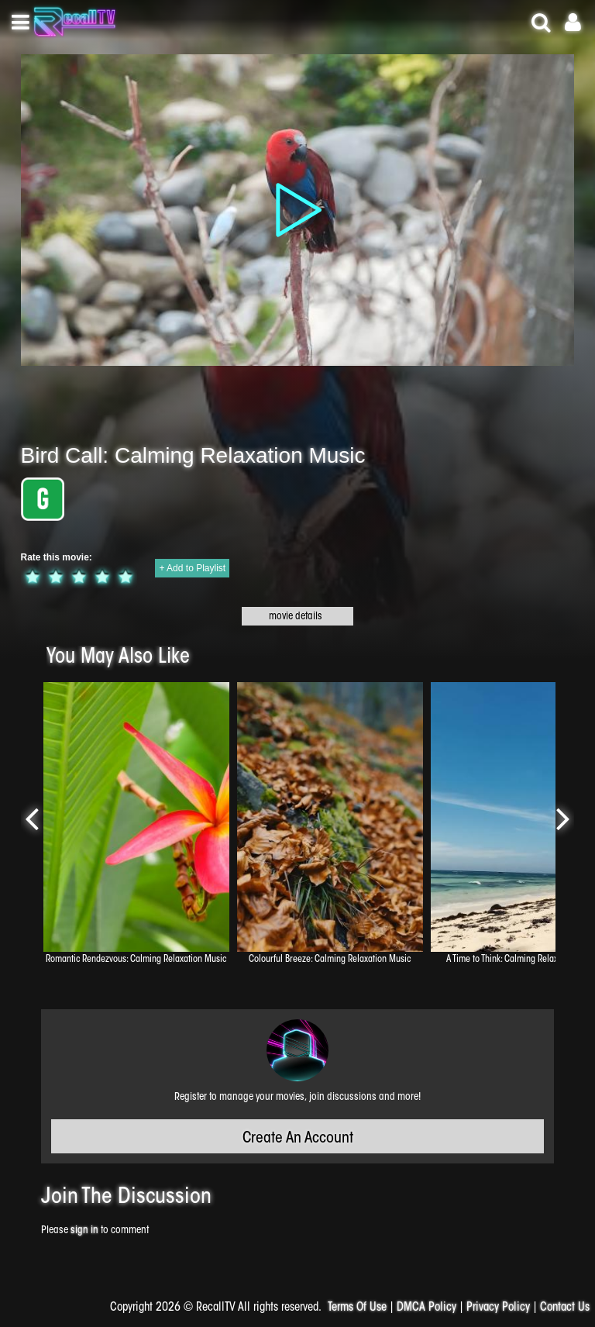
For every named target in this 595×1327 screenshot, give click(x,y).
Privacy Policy (498, 1308)
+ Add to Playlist (192, 568)
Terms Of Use (357, 1308)
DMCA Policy (426, 1308)
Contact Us (565, 1308)
